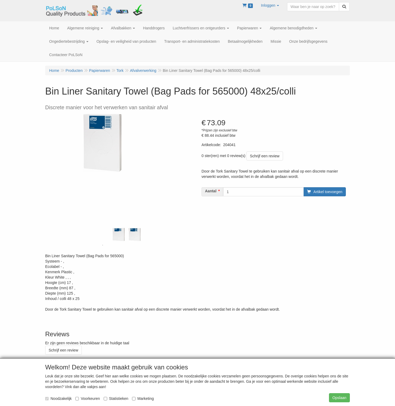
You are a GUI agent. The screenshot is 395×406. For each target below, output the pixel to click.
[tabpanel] (119, 234)
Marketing (143, 398)
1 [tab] (102, 245)
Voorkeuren (87, 398)
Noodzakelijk (58, 398)
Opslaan (339, 398)
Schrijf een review (265, 156)
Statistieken (116, 398)
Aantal (210, 191)
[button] (270, 5)
